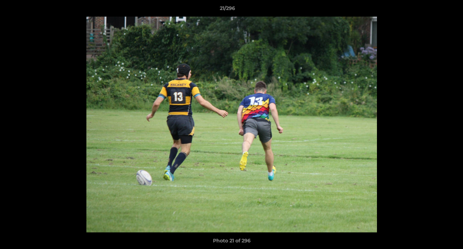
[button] (434, 10)
